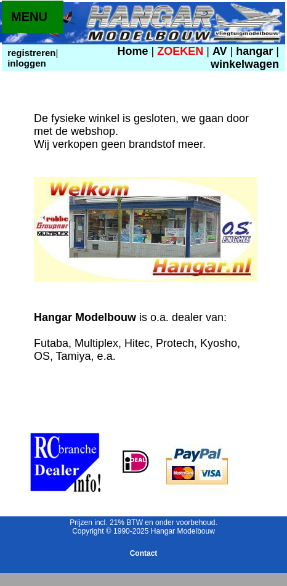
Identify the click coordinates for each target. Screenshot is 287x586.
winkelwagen (245, 64)
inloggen (25, 63)
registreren (30, 52)
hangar (254, 51)
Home (133, 51)
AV (221, 51)
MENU (29, 16)
